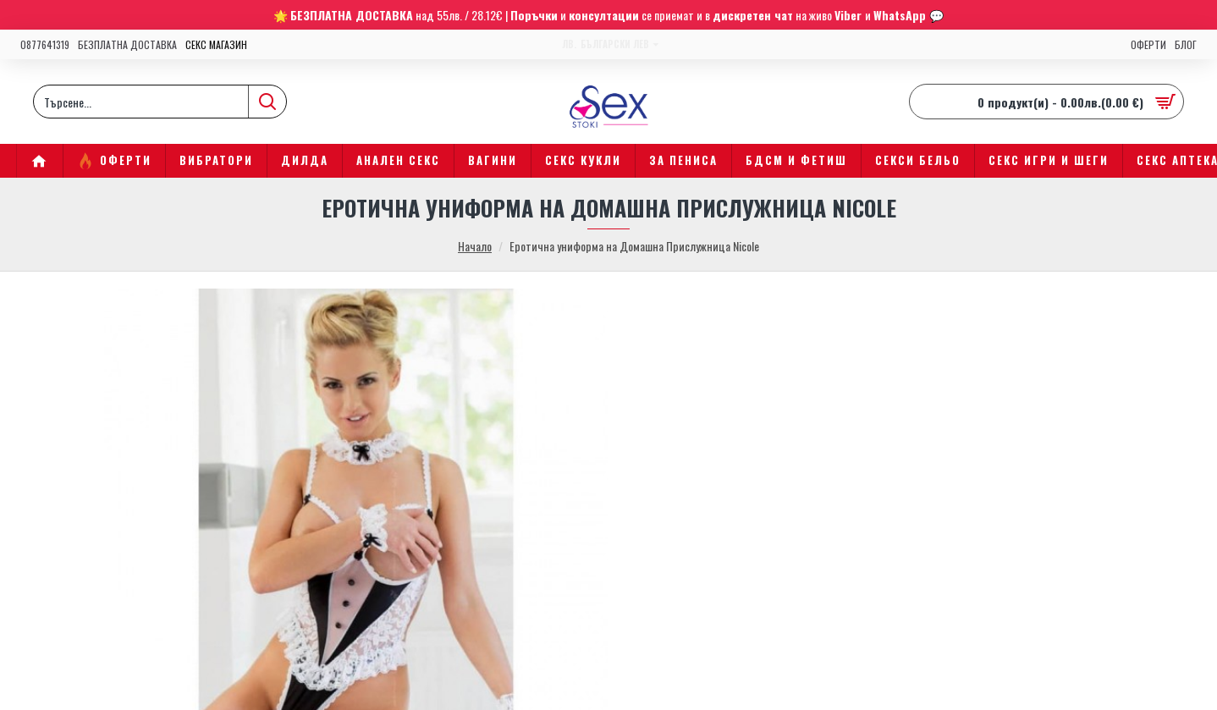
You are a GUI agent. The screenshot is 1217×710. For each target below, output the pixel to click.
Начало (475, 246)
